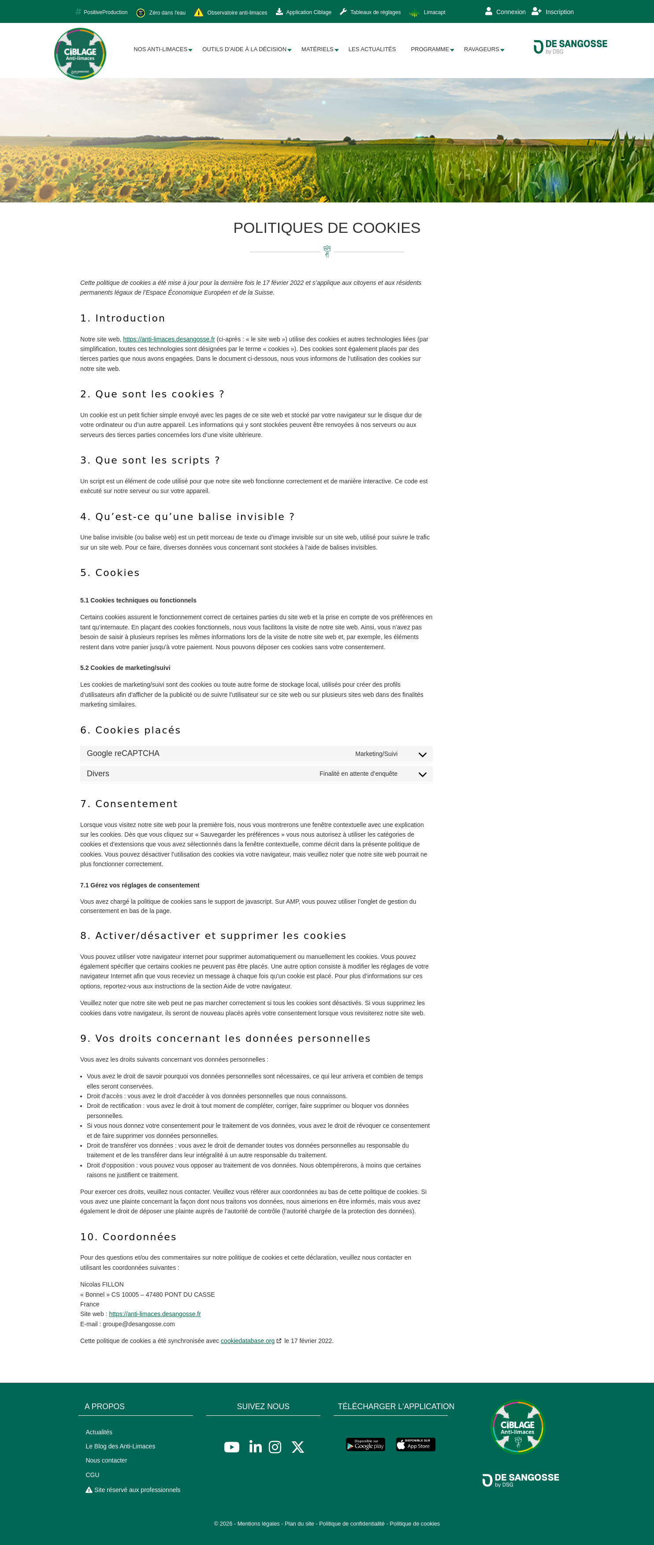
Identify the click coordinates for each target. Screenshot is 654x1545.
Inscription (552, 11)
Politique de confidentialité (352, 1523)
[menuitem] (160, 49)
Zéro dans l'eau (161, 13)
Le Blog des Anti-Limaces (120, 1446)
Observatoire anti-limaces (230, 13)
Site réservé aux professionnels (132, 1489)
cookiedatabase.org (248, 1340)
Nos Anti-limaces (160, 49)
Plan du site (299, 1523)
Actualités (98, 1432)
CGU (92, 1474)
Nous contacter (106, 1460)
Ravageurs (481, 49)
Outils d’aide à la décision (244, 49)
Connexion (505, 11)
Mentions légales (259, 1523)
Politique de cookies (415, 1523)
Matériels (317, 49)
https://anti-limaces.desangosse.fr (169, 339)
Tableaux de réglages (370, 11)
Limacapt (427, 13)
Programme (430, 49)
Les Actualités (372, 49)
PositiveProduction (101, 11)
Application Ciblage (303, 11)
